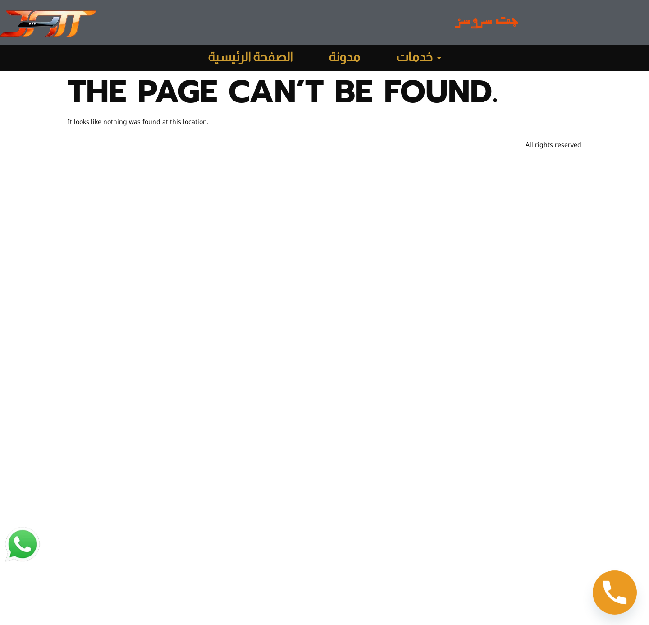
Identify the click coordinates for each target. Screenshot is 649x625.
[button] (418, 58)
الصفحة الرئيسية (250, 58)
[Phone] (615, 592)
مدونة (344, 58)
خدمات (418, 58)
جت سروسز (487, 22)
